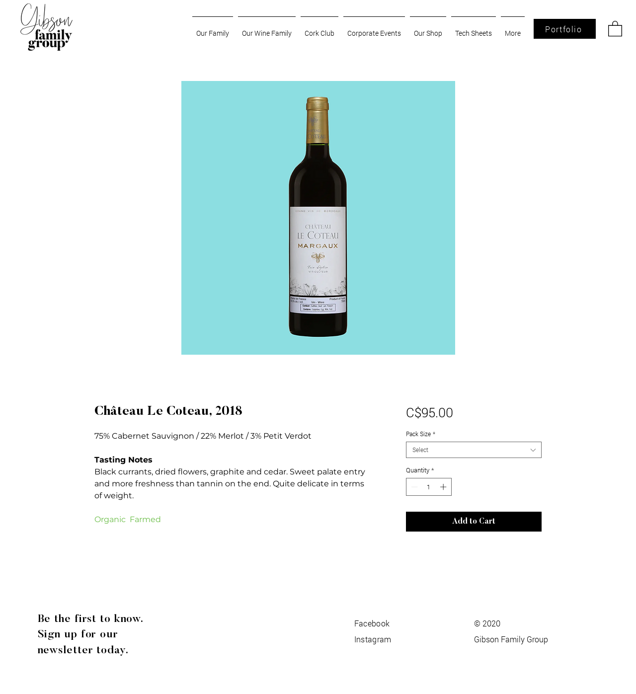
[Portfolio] (565, 29)
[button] (615, 28)
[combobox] (474, 450)
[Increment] (444, 486)
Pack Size (420, 434)
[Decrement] (413, 486)
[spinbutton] (428, 486)
